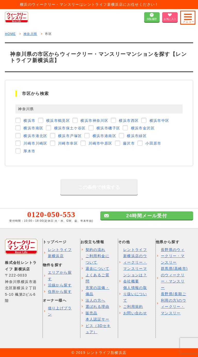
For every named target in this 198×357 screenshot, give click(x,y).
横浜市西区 (129, 120)
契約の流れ (95, 250)
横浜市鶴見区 (58, 120)
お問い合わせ (135, 313)
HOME (10, 34)
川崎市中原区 (100, 143)
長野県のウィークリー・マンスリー (173, 256)
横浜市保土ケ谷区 (70, 128)
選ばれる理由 (97, 306)
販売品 (91, 313)
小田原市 (153, 143)
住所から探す (60, 291)
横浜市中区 (159, 120)
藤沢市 (129, 143)
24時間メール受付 (146, 215)
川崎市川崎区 (35, 143)
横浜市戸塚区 (70, 136)
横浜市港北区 (35, 136)
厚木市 (29, 151)
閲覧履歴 (152, 19)
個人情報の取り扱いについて (135, 294)
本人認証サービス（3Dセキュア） (98, 325)
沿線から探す (60, 285)
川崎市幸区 (68, 143)
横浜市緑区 (137, 136)
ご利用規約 (133, 306)
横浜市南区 (33, 128)
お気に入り (170, 19)
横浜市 (29, 120)
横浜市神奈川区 (94, 120)
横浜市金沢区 (143, 128)
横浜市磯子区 (108, 128)
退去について (97, 268)
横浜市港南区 (104, 136)
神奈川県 (30, 34)
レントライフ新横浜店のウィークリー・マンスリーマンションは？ (135, 262)
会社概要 (131, 281)
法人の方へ (95, 300)
